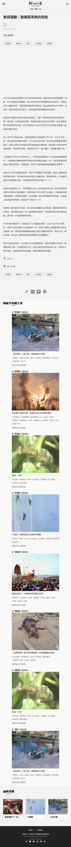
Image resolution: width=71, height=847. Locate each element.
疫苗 (20, 601)
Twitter (41, 841)
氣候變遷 (46, 358)
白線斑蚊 (16, 361)
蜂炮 (43, 597)
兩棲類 (43, 479)
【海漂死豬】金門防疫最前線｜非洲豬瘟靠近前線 (33, 652)
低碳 (52, 420)
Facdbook (26, 841)
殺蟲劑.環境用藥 (53, 538)
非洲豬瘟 (16, 656)
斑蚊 (28, 43)
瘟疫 (30, 597)
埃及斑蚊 (55, 358)
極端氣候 (23, 420)
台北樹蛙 (51, 479)
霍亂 (48, 597)
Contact (33, 841)
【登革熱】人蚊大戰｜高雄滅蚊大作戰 (28, 353)
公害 (5, 25)
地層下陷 (16, 423)
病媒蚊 (49, 43)
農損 (52, 417)
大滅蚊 (30, 817)
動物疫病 (25, 656)
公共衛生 (38, 43)
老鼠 (54, 597)
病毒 (25, 601)
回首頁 (30, 830)
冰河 (30, 420)
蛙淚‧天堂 (17, 475)
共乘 (57, 420)
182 (11, 266)
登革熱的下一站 (11, 817)
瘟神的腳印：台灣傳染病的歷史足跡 (27, 593)
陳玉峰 (15, 420)
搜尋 (67, 4)
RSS (44, 841)
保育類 (15, 483)
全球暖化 (16, 417)
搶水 (46, 417)
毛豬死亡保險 (18, 660)
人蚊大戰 (54, 817)
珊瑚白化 (37, 420)
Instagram (37, 841)
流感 (14, 601)
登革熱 (7, 43)
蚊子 (23, 361)
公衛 (21, 358)
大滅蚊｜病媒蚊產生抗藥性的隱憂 (26, 534)
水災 (41, 417)
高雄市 (10, 258)
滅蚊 (21, 538)
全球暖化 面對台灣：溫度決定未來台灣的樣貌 (31, 412)
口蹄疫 (38, 656)
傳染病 (18, 43)
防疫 (27, 358)
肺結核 (36, 597)
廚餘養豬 (46, 656)
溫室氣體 (34, 417)
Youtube (30, 841)
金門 (32, 656)
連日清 (15, 542)
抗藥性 (42, 538)
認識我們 (40, 830)
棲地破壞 (23, 483)
